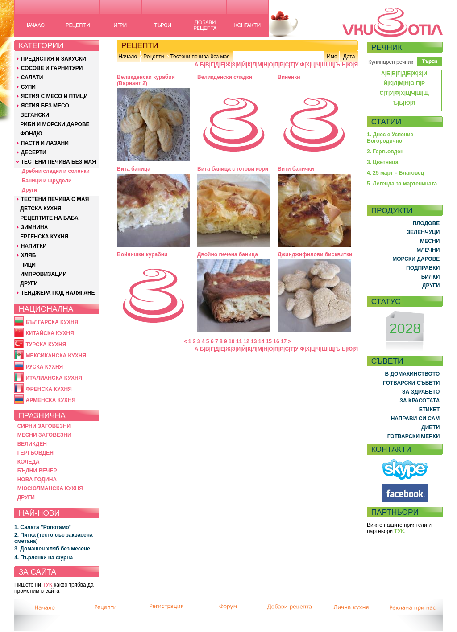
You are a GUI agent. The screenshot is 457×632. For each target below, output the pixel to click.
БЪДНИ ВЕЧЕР (37, 471)
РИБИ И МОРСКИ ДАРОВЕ (54, 124)
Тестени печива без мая (199, 56)
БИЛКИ (430, 277)
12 (246, 341)
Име (332, 56)
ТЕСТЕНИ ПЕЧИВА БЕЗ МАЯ (58, 162)
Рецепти (153, 56)
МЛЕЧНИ (428, 250)
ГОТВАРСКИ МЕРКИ (413, 436)
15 (269, 341)
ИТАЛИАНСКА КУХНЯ (53, 378)
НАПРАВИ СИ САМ (415, 418)
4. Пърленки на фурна (43, 557)
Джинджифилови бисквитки (315, 254)
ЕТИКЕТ (429, 409)
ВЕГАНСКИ (34, 115)
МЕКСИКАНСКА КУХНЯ (55, 356)
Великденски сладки (224, 77)
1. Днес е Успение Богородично (390, 137)
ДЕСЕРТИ (33, 152)
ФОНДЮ (31, 134)
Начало (127, 56)
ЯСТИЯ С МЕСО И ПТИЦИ (54, 96)
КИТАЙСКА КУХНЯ (49, 333)
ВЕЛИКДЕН (32, 444)
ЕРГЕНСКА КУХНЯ (44, 237)
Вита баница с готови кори (232, 169)
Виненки (289, 77)
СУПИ (28, 87)
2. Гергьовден (385, 151)
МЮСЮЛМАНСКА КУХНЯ (50, 488)
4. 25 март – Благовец (395, 173)
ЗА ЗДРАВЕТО (421, 392)
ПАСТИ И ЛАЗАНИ (45, 143)
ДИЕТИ (430, 427)
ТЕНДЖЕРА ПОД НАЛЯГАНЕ (58, 293)
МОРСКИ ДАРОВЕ (416, 259)
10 (231, 341)
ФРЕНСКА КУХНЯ (48, 389)
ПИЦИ (28, 265)
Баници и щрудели (47, 180)
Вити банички (296, 169)
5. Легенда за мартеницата (402, 184)
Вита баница (133, 169)
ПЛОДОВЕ (426, 223)
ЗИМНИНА (34, 227)
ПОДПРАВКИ (423, 268)
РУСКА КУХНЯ (44, 367)
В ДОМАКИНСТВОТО (412, 374)
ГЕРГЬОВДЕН (35, 453)
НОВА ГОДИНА (37, 479)
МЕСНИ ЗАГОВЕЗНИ (44, 435)
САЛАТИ (32, 77)
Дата (349, 56)
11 (239, 341)
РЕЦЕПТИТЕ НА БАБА (49, 218)
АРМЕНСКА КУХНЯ (50, 400)
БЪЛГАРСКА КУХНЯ (51, 322)
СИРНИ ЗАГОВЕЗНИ (44, 426)
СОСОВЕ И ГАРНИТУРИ (52, 68)
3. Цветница (383, 162)
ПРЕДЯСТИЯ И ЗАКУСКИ (53, 59)
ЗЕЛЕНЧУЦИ (423, 232)
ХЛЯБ (28, 255)
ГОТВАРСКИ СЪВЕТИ (411, 383)
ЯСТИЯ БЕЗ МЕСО (45, 106)
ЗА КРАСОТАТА (420, 401)
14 (261, 341)
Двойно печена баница (227, 254)
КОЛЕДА (28, 462)
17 (284, 341)
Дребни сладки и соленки (56, 171)
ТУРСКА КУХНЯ (45, 344)
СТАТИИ (386, 121)
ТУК (47, 585)
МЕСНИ (430, 241)
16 (276, 341)
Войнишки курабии (142, 254)
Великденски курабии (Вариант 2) (146, 80)
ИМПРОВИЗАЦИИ (43, 274)
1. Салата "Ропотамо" (42, 527)
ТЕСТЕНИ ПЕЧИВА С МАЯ (55, 199)
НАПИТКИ (34, 246)
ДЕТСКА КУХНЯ (40, 208)
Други (29, 190)
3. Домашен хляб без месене (52, 549)
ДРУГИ (28, 283)
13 (254, 341)
